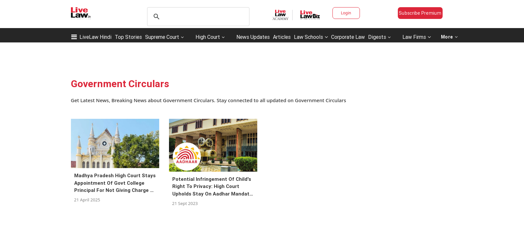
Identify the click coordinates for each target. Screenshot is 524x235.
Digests (377, 37)
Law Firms (416, 37)
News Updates (253, 37)
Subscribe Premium (420, 13)
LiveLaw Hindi (95, 37)
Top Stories (128, 37)
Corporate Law (348, 37)
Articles (282, 37)
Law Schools (311, 37)
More (449, 37)
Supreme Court (162, 37)
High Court (207, 37)
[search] (197, 17)
